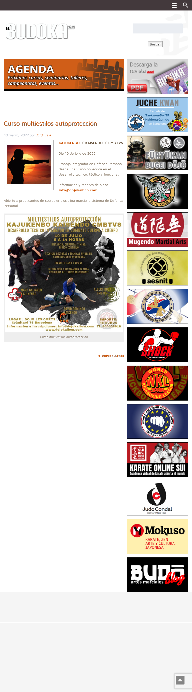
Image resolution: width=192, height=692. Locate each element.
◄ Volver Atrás (110, 355)
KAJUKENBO (69, 143)
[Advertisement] (91, 603)
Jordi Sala (43, 135)
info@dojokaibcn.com (78, 190)
